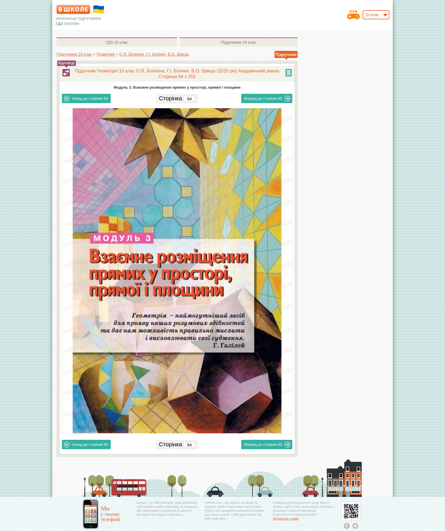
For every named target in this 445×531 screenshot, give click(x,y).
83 (86, 98)
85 (267, 98)
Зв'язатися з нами (286, 518)
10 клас (117, 42)
